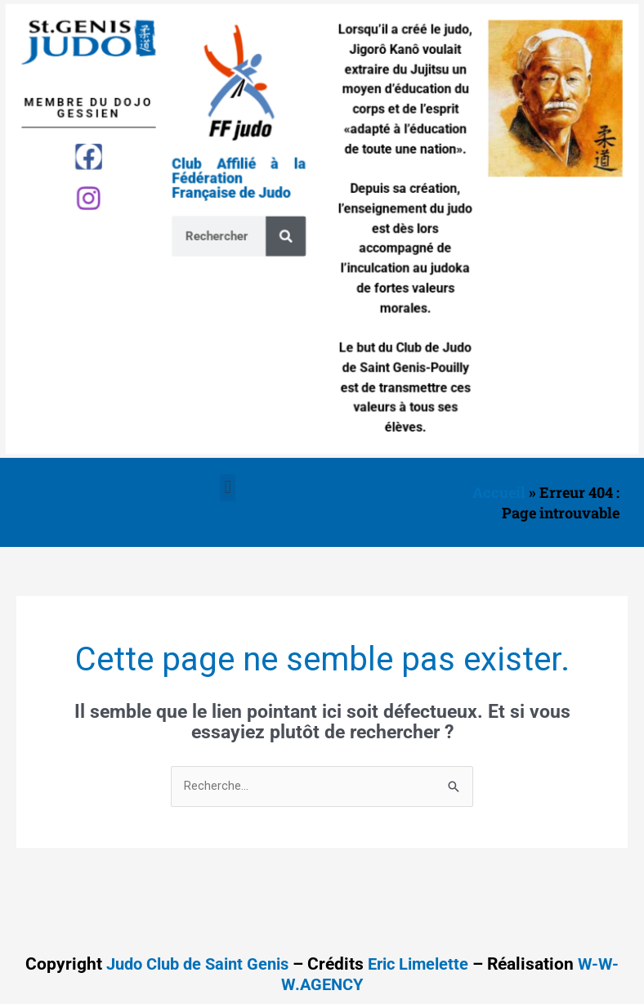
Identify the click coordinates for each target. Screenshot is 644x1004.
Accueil (498, 492)
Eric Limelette (424, 965)
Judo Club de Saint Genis (194, 965)
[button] (227, 487)
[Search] (289, 235)
